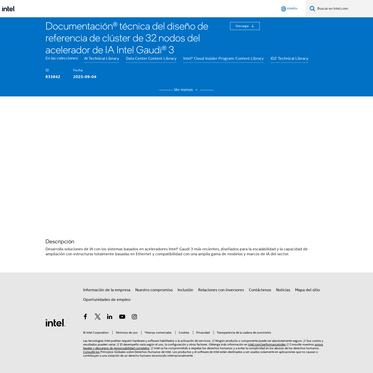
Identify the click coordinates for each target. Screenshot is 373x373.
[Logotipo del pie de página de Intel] (55, 322)
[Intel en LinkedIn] (110, 317)
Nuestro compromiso (154, 289)
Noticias (283, 289)
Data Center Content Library (151, 58)
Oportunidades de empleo (106, 299)
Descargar (243, 26)
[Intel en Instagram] (134, 317)
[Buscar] (312, 8)
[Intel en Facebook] (85, 317)
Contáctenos (260, 289)
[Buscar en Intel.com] (344, 9)
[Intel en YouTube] (122, 317)
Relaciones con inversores (221, 289)
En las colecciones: (62, 58)
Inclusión (185, 289)
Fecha (78, 70)
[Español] (289, 8)
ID (47, 70)
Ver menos (186, 89)
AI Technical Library (101, 58)
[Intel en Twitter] (97, 317)
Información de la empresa (106, 289)
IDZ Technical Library (289, 58)
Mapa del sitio (307, 289)
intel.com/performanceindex (267, 344)
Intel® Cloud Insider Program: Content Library (223, 58)
